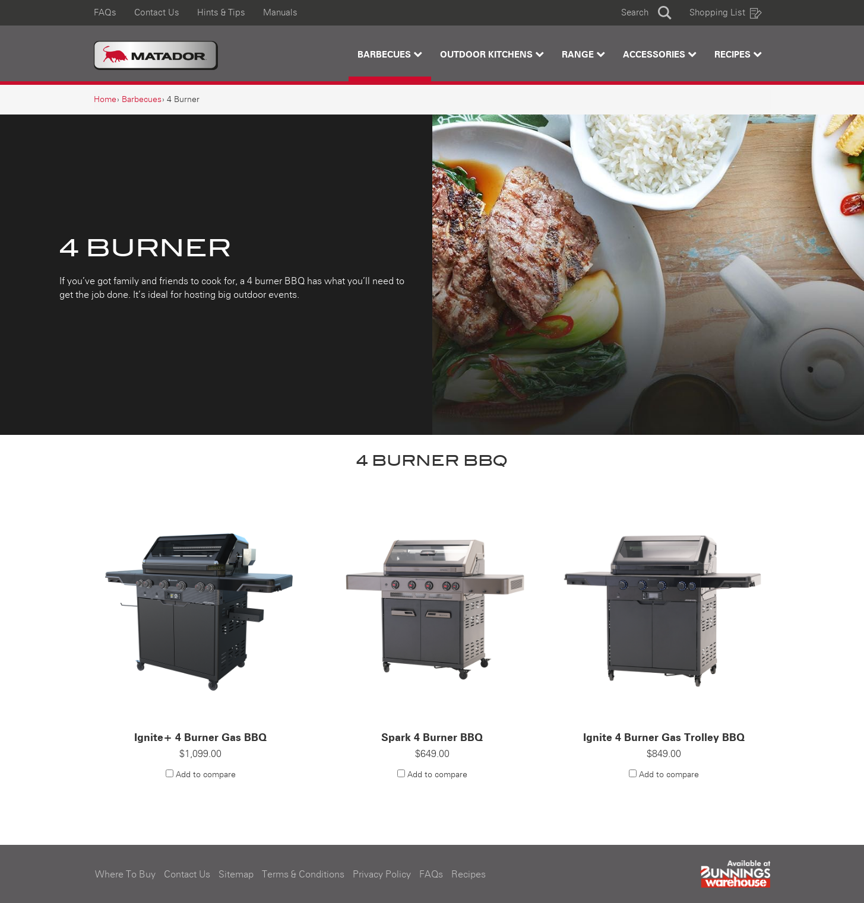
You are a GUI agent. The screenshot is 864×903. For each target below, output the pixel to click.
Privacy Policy (382, 874)
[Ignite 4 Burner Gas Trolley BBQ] (664, 606)
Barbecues (389, 54)
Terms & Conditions (303, 874)
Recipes (738, 54)
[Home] (105, 100)
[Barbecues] (142, 100)
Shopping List (725, 13)
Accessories (660, 54)
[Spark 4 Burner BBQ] (432, 606)
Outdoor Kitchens (492, 54)
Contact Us (156, 12)
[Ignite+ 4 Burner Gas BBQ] (201, 606)
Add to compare (206, 775)
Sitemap (236, 874)
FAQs (105, 12)
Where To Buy (125, 874)
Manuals (280, 12)
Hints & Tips (221, 12)
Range (583, 54)
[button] (646, 13)
